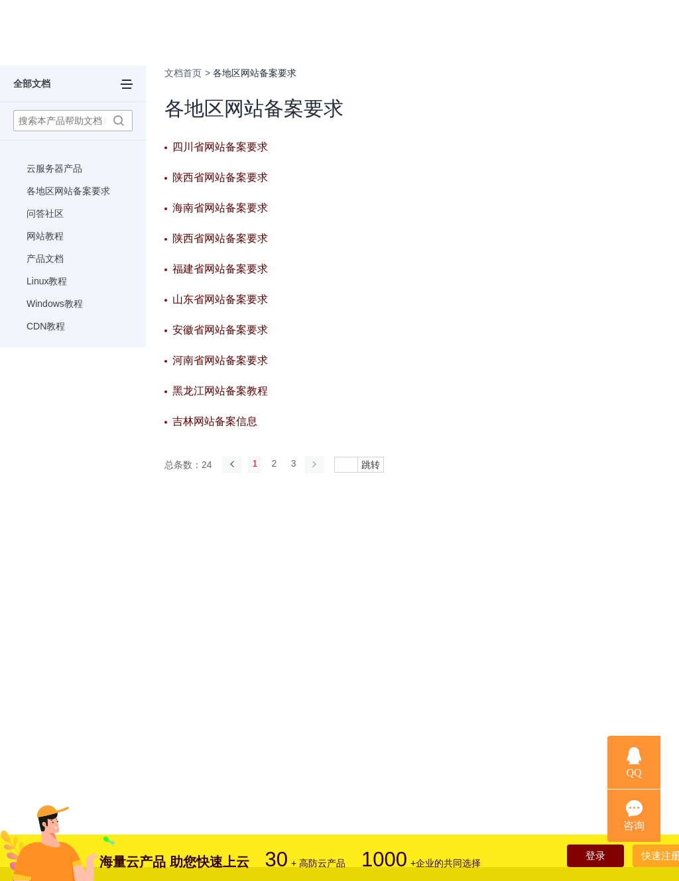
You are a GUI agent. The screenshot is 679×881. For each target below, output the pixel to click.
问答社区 (45, 213)
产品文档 (45, 258)
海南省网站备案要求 (220, 207)
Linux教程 (47, 281)
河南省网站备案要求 (220, 360)
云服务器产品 (54, 168)
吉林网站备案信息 (214, 421)
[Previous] (232, 464)
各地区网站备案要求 (68, 191)
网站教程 (45, 236)
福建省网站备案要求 (220, 268)
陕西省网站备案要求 (220, 177)
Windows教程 (55, 303)
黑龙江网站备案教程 (220, 390)
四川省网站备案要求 (220, 146)
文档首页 (183, 73)
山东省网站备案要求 (220, 299)
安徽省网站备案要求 (220, 329)
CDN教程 (46, 326)
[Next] (324, 464)
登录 (580, 857)
